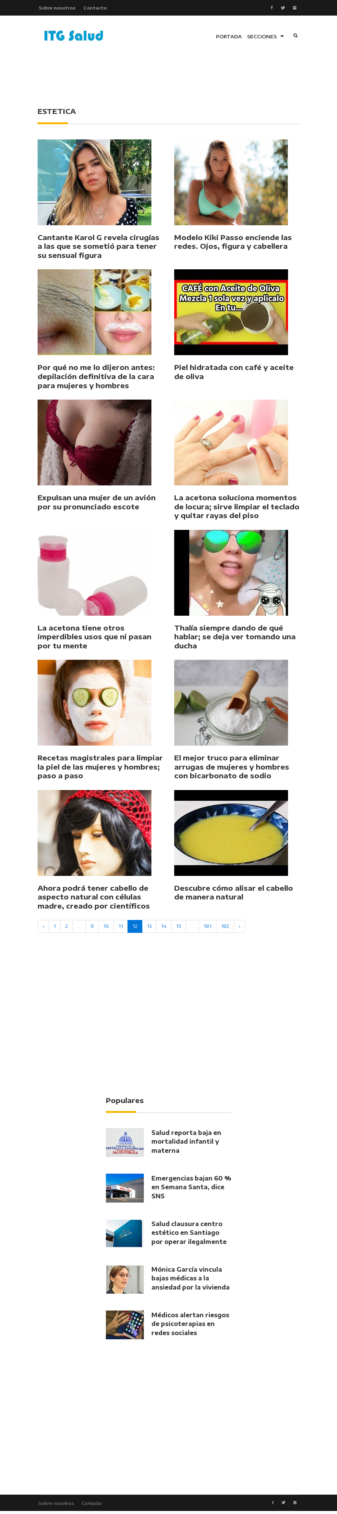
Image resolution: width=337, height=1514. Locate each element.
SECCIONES (265, 38)
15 (178, 928)
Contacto (95, 8)
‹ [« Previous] (43, 928)
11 (120, 928)
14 (164, 928)
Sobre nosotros (56, 8)
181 (207, 928)
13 (149, 928)
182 (225, 928)
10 (106, 928)
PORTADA (229, 38)
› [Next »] (239, 928)
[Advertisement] (176, 80)
